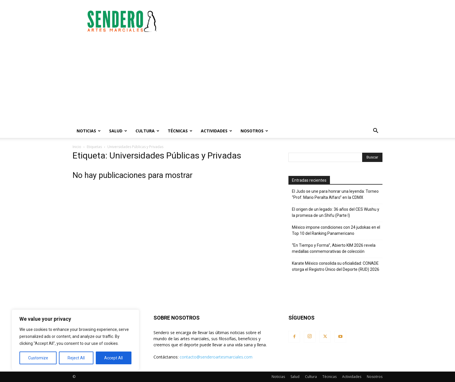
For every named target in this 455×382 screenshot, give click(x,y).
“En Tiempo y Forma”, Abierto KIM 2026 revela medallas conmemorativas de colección (333, 248)
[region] (75, 339)
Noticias (89, 131)
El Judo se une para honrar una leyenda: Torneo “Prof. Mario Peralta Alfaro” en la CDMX (335, 194)
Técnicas (180, 131)
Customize (38, 358)
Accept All (113, 358)
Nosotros (254, 131)
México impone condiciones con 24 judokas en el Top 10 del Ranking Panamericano (336, 230)
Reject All (76, 358)
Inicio (77, 146)
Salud (118, 131)
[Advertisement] (276, 21)
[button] (375, 131)
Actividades (216, 131)
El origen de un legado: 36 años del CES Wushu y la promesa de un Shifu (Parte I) (335, 212)
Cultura (147, 131)
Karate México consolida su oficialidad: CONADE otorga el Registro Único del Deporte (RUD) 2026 (335, 266)
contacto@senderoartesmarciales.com (216, 357)
